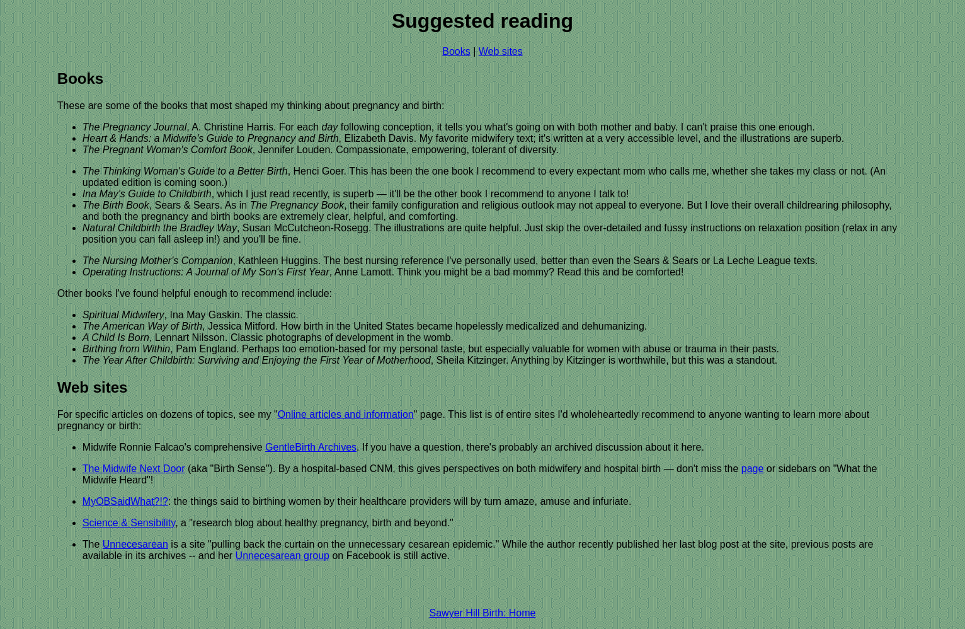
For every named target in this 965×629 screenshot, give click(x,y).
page (752, 468)
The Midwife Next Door (134, 468)
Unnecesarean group (282, 555)
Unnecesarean (135, 544)
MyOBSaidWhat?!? (125, 501)
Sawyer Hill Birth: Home (483, 613)
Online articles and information (346, 414)
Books (456, 51)
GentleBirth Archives (311, 447)
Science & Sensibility (129, 522)
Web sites (501, 51)
